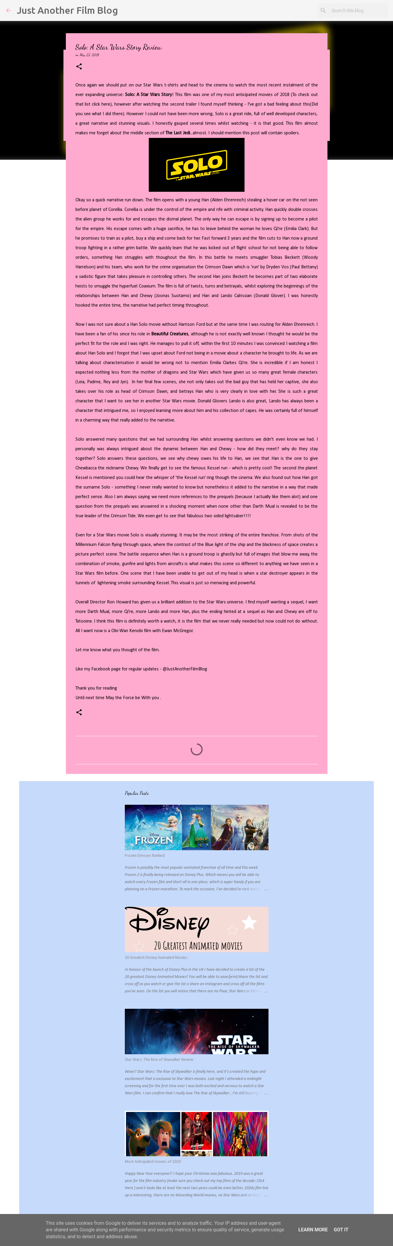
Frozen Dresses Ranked (145, 856)
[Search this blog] (356, 10)
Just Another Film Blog (67, 10)
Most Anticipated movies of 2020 (153, 1162)
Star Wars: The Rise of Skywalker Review (159, 1060)
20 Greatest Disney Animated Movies (156, 958)
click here (101, 104)
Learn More (313, 1230)
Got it (341, 1230)
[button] (79, 67)
